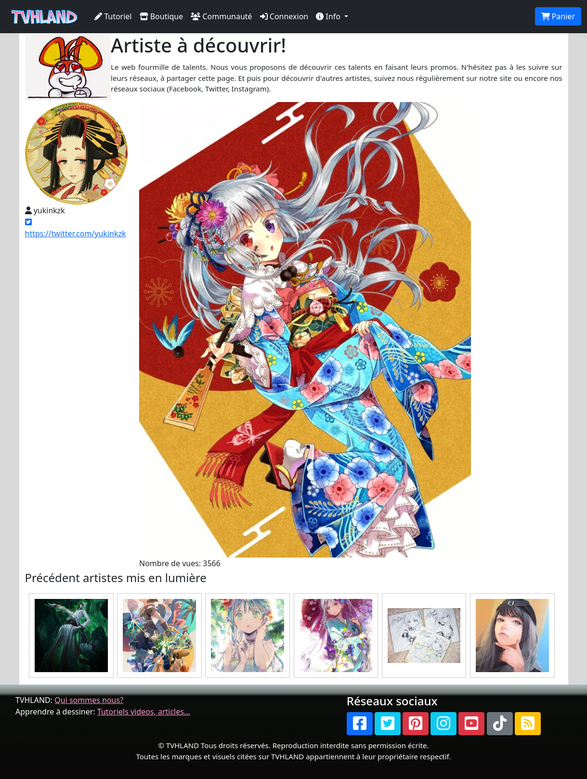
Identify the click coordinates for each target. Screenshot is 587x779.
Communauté (221, 16)
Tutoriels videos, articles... (143, 711)
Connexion (284, 16)
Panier (558, 16)
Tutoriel (113, 16)
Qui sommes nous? (88, 700)
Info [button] (329, 16)
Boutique (161, 16)
